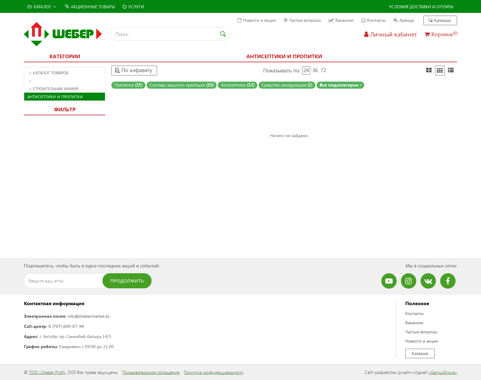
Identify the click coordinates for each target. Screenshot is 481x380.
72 (323, 70)
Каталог (42, 7)
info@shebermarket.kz (89, 316)
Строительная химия (54, 88)
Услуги (133, 7)
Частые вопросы (302, 20)
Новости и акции (257, 20)
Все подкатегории (341, 85)
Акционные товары (89, 6)
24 (306, 70)
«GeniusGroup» (443, 372)
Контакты (373, 20)
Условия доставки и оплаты (421, 7)
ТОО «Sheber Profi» (47, 372)
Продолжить (127, 280)
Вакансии (341, 20)
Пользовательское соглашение (150, 372)
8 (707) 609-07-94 (66, 326)
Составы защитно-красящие (182, 85)
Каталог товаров (48, 72)
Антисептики (237, 85)
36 (315, 70)
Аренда (404, 20)
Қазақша (439, 20)
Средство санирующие (287, 85)
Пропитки (128, 85)
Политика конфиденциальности (213, 372)
